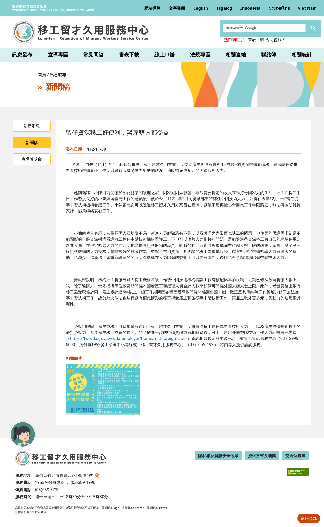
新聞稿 (32, 142)
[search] (264, 28)
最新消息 (32, 126)
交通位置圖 (295, 455)
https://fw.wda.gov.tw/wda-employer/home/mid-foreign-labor (128, 338)
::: (3, 4)
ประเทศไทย (279, 8)
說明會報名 (276, 39)
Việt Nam (307, 8)
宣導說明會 (32, 159)
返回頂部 (309, 518)
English (200, 8)
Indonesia (250, 8)
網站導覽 (152, 8)
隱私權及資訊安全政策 (218, 455)
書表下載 (256, 39)
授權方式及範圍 (262, 455)
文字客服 (177, 8)
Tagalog (224, 8)
